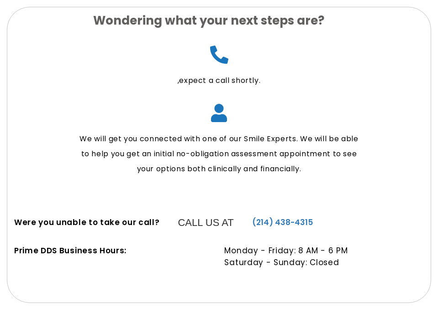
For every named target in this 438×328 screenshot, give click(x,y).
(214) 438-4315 (282, 222)
